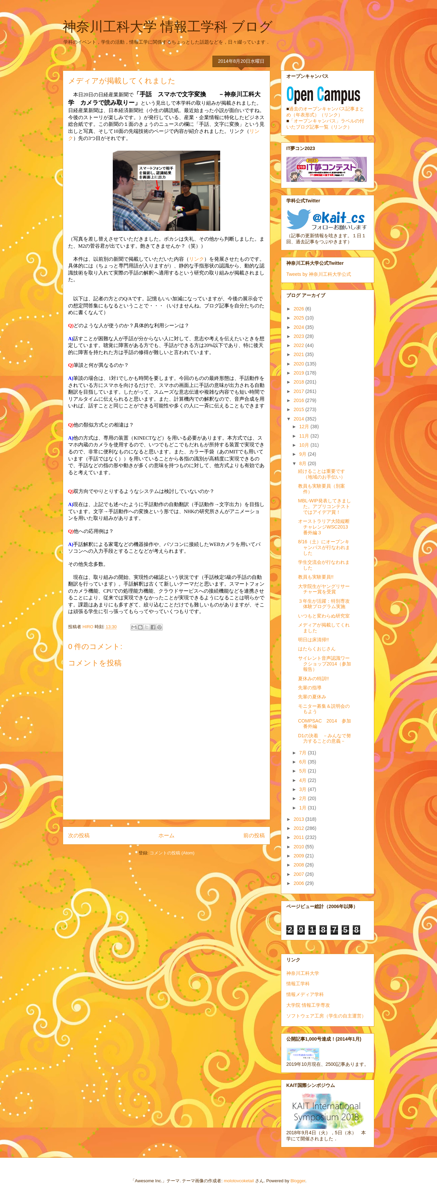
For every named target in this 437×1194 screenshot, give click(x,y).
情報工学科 (298, 983)
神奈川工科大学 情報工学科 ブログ (168, 26)
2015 (299, 409)
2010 (299, 846)
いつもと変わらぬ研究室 (324, 615)
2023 (299, 336)
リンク (196, 259)
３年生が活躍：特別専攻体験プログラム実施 (324, 603)
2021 (299, 354)
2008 (299, 864)
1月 (303, 807)
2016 (299, 400)
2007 (299, 874)
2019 (299, 373)
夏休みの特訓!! (313, 678)
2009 (299, 855)
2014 (299, 418)
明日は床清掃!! (313, 639)
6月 (303, 761)
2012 (299, 828)
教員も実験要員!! (316, 577)
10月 (304, 445)
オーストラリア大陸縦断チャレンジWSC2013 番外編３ (325, 526)
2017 (299, 391)
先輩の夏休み (312, 696)
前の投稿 (254, 835)
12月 (304, 426)
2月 (303, 798)
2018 (299, 382)
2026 (299, 308)
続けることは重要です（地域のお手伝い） (321, 474)
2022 (299, 345)
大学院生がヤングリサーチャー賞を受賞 (324, 589)
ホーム (166, 835)
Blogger (297, 1180)
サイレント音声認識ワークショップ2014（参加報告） (324, 663)
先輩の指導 (310, 687)
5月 (303, 771)
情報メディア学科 (305, 994)
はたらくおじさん (317, 648)
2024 (299, 327)
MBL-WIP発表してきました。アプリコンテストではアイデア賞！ (324, 506)
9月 (303, 454)
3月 (303, 789)
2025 (299, 317)
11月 (304, 436)
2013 (299, 819)
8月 (303, 463)
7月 (303, 752)
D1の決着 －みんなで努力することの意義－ (324, 738)
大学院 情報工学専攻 (308, 1005)
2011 (299, 837)
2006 (299, 883)
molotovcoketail (239, 1180)
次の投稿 (79, 835)
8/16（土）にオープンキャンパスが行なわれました (324, 547)
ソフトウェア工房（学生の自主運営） (326, 1015)
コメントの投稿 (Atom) (172, 852)
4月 (303, 780)
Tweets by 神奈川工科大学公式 (318, 274)
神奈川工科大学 (302, 973)
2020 (299, 363)
